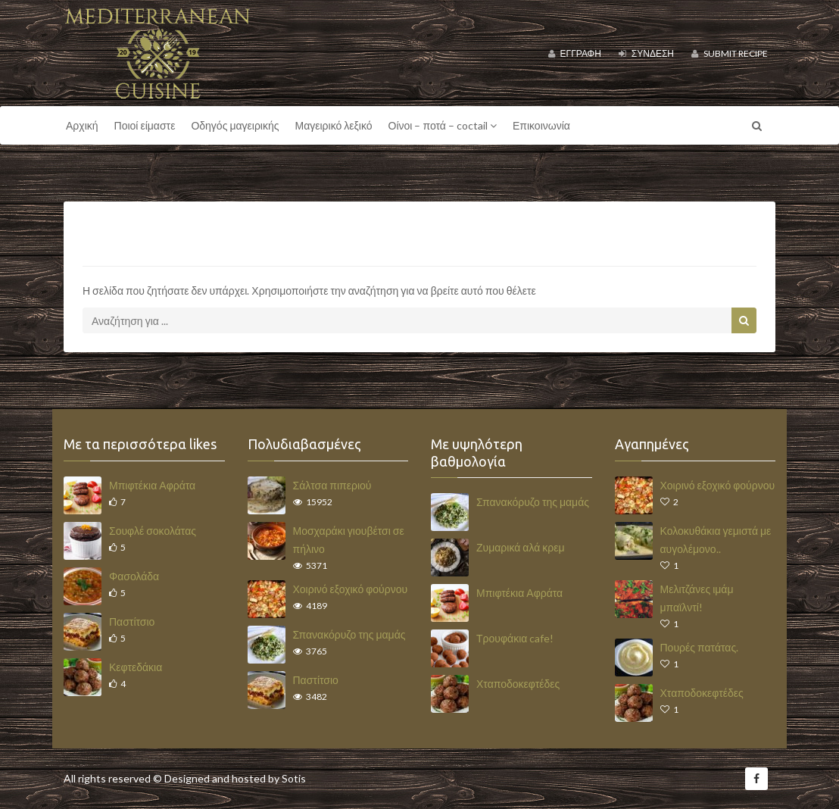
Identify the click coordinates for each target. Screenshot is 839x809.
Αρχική (82, 125)
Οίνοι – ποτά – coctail (442, 125)
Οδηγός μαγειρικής (235, 125)
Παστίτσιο (131, 621)
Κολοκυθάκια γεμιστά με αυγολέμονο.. (716, 539)
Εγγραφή (574, 53)
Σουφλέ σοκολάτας (152, 530)
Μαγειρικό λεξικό (334, 125)
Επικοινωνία (541, 125)
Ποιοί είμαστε (145, 125)
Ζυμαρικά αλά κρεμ (520, 547)
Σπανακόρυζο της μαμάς (349, 634)
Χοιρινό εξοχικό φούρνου (350, 589)
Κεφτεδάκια (135, 667)
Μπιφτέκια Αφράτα (152, 485)
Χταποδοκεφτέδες (518, 683)
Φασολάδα (134, 576)
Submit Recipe (729, 53)
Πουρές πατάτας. (699, 647)
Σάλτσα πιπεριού (332, 485)
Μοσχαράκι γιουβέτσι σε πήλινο (348, 539)
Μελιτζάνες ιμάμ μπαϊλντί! (697, 598)
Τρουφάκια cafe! (515, 638)
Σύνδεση (646, 53)
